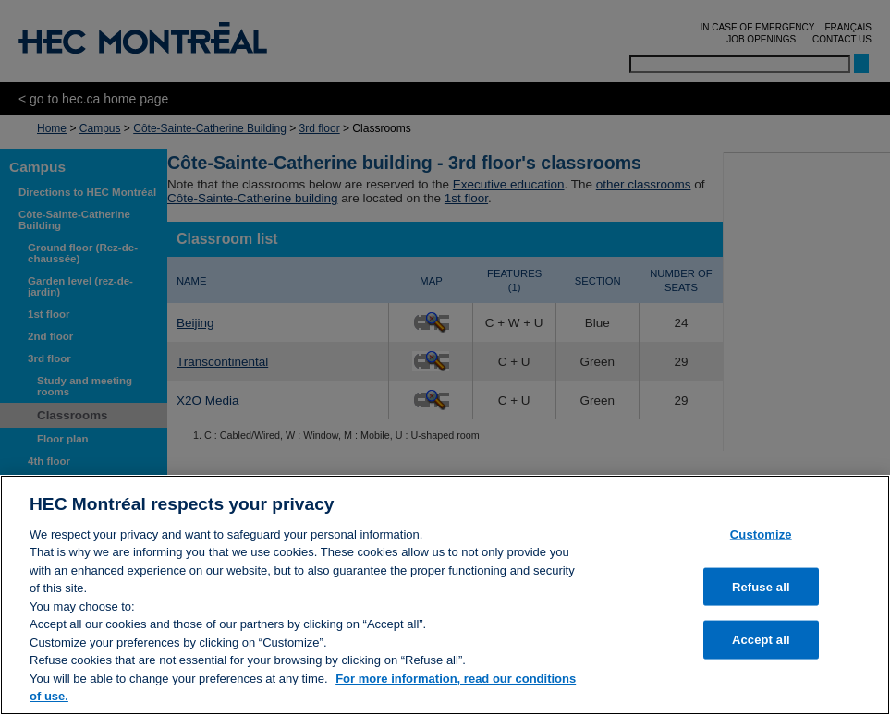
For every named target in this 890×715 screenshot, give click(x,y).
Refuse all (761, 586)
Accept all (761, 640)
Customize (761, 534)
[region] (445, 595)
